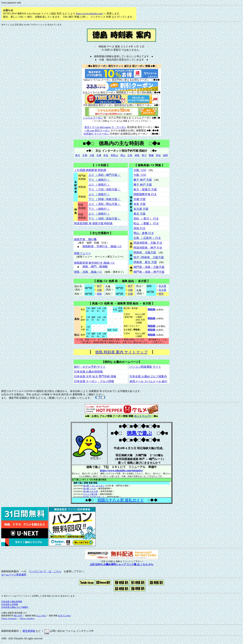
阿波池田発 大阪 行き (148, 242)
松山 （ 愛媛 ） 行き (146, 223)
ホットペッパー (143, 416)
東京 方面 (140, 213)
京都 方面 (140, 199)
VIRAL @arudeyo (27, 618)
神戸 (99, 286)
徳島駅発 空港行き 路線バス (102, 246)
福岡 (165, 155)
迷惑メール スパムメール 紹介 (148, 381)
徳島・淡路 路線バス (88, 271)
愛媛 (151, 155)
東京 (77, 155)
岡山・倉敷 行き (144, 233)
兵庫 (98, 155)
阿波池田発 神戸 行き (148, 247)
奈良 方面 (140, 204)
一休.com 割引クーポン (97, 130)
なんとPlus (41, 615)
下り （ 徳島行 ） (99, 179)
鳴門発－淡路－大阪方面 (149, 267)
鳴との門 (18, 615)
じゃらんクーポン (93, 117)
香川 (144, 155)
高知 (158, 155)
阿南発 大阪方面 (145, 252)
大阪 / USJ (140, 170)
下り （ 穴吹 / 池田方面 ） (104, 189)
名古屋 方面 (141, 208)
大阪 (91, 155)
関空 (161, 294)
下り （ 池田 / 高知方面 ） (104, 218)
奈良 (105, 155)
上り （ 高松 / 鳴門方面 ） (104, 175)
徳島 (137, 155)
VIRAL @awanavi (9, 618)
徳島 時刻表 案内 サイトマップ (121, 352)
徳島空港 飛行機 (85, 239)
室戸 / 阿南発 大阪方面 (149, 257)
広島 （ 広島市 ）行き (147, 238)
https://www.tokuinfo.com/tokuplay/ (121, 470)
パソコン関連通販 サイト (145, 366)
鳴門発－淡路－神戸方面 (149, 271)
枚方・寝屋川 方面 (145, 189)
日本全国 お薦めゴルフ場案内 (148, 376)
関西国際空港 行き (145, 194)
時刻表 (151, 309)
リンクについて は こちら (45, 571)
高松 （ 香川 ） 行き (146, 218)
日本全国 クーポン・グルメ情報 (94, 381)
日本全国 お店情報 (9, 604)
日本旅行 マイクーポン (96, 133)
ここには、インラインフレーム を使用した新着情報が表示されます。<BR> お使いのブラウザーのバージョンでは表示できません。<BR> (121, 489)
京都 (84, 155)
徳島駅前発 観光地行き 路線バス (94, 262)
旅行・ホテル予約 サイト (90, 366)
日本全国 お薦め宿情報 (88, 371)
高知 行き (140, 228)
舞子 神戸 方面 (143, 179)
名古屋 (162, 286)
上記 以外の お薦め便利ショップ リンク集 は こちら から (121, 564)
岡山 (122, 155)
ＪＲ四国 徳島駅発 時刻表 (90, 170)
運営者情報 (28, 631)
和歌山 (114, 155)
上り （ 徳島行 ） (99, 184)
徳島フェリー (82, 253)
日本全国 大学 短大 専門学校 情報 (95, 376)
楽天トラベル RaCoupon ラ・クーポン (105, 127)
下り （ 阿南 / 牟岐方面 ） (104, 199)
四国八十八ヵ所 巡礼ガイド (120, 500)
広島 (129, 155)
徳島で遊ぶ (139, 433)
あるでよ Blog (64, 615)
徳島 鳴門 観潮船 (95, 266)
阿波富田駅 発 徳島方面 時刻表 (93, 223)
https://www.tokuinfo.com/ (89, 13)
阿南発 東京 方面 (145, 262)
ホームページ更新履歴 (13, 574)
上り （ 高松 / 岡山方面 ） (104, 204)
